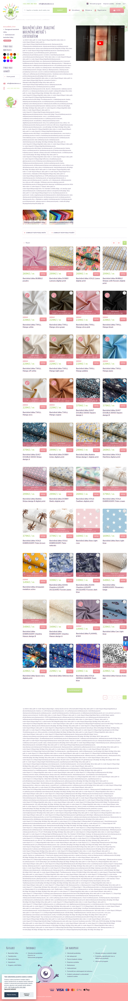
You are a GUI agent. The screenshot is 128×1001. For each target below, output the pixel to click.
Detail (43, 274)
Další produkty (75, 690)
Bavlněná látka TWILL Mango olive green (58, 325)
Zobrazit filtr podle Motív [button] (36, 233)
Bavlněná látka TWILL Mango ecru (32, 413)
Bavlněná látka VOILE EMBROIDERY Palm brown (34, 541)
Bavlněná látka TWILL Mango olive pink (85, 325)
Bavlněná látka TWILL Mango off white (32, 369)
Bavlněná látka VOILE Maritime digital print (112, 455)
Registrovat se (100, 10)
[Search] (45, 10)
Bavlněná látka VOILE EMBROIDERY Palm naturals (58, 543)
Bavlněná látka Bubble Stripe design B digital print (34, 500)
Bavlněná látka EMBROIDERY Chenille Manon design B (32, 633)
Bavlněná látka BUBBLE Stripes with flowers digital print (114, 280)
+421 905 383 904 (30, 4)
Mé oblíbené (74, 10)
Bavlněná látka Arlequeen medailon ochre (33, 588)
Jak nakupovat (72, 956)
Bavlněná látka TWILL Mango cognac (58, 413)
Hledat (60, 10)
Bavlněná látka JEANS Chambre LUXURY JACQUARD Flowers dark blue (86, 588)
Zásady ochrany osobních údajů (105, 953)
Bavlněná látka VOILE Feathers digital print (85, 500)
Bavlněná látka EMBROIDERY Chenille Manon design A (59, 633)
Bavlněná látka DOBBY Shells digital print (59, 500)
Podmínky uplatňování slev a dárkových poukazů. (105, 957)
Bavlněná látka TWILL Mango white (32, 325)
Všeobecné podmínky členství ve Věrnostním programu (35, 955)
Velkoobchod (71, 968)
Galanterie (11, 962)
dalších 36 (7, 40)
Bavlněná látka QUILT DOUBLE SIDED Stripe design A (32, 457)
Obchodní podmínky (74, 953)
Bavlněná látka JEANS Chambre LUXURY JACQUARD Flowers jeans (60, 587)
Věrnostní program (93, 4)
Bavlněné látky (13, 953)
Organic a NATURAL (15, 965)
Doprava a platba (108, 4)
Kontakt (118, 4)
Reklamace (71, 965)
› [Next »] (124, 697)
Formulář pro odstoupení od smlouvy (79, 971)
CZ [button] (124, 4)
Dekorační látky (13, 959)
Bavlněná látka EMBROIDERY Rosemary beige (113, 587)
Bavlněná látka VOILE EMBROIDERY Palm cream (114, 500)
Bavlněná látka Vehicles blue (61, 676)
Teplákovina (12, 956)
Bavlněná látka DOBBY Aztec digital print (59, 455)
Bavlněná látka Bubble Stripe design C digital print (87, 455)
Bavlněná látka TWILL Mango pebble (85, 369)
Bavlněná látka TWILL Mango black (112, 325)
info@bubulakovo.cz (46, 4)
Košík (116, 10)
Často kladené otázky (74, 959)
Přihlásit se (87, 10)
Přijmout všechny (11, 994)
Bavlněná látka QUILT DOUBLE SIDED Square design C (86, 412)
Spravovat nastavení (10, 989)
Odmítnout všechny (26, 994)
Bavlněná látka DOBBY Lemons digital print (59, 279)
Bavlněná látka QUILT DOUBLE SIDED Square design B (112, 412)
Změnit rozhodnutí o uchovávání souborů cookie (78, 975)
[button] (11, 77)
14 (120, 697)
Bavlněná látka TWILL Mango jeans (112, 369)
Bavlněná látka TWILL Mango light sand (58, 369)
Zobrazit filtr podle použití (63, 233)
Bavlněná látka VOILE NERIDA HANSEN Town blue (86, 678)
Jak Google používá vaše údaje (17, 987)
